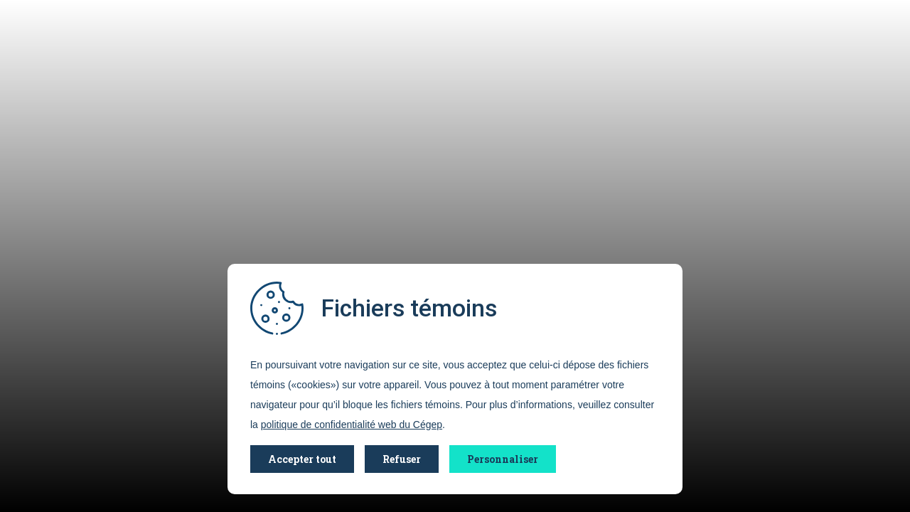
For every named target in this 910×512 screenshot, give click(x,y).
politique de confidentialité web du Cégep (351, 424)
